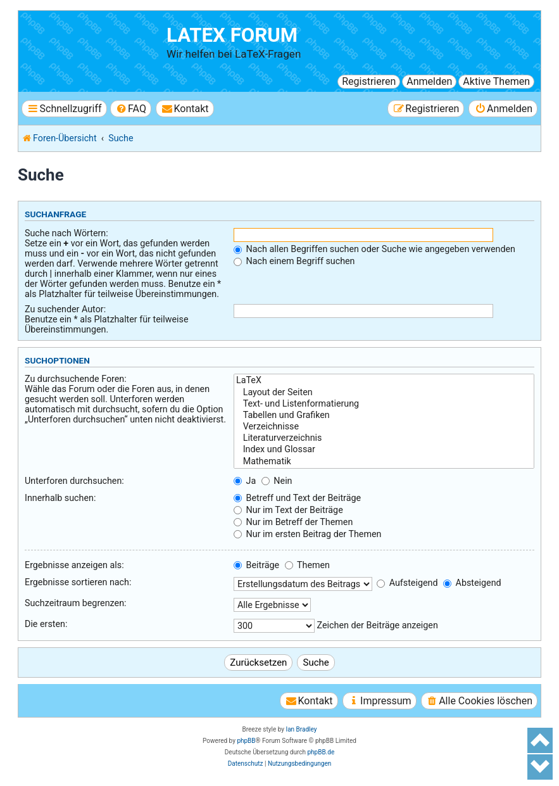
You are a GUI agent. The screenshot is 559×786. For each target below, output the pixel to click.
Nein (276, 481)
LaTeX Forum (232, 35)
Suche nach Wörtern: (66, 233)
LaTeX (384, 380)
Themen (307, 565)
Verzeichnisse (384, 427)
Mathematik (384, 461)
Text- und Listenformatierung (384, 404)
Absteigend (472, 583)
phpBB (246, 740)
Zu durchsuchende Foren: (76, 379)
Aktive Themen (496, 81)
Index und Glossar (384, 449)
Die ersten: (46, 624)
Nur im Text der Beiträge (288, 510)
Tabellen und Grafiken (384, 415)
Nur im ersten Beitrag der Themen (307, 534)
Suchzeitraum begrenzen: (76, 603)
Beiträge (256, 565)
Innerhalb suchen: (60, 498)
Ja (245, 481)
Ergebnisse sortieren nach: (78, 582)
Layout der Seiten (384, 392)
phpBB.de (320, 752)
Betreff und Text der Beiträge (297, 498)
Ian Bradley (301, 729)
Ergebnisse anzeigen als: (74, 565)
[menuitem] (130, 108)
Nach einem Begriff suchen (294, 261)
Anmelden (429, 81)
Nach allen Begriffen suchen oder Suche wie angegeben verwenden (374, 249)
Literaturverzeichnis (384, 438)
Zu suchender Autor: (65, 309)
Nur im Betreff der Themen (293, 522)
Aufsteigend (407, 583)
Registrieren (369, 81)
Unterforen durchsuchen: (74, 481)
